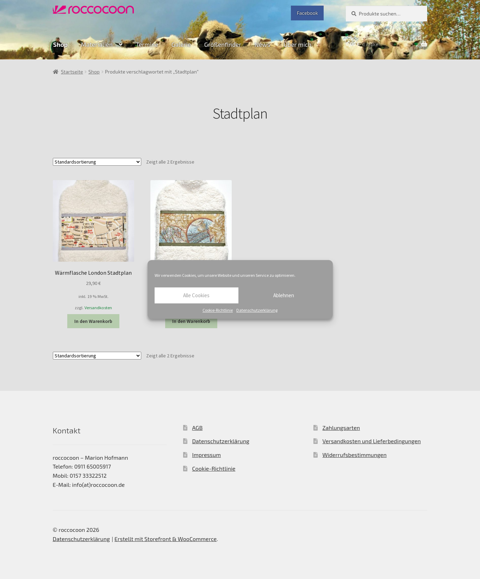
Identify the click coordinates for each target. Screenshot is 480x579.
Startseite (72, 72)
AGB (197, 427)
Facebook (307, 13)
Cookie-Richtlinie (217, 310)
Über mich (297, 44)
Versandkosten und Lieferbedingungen (372, 441)
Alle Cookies (196, 295)
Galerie (181, 44)
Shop (60, 44)
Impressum (206, 454)
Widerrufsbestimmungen (355, 454)
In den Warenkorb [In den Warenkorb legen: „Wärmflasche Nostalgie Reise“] (191, 321)
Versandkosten (98, 307)
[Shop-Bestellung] (97, 162)
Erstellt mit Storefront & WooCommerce (165, 538)
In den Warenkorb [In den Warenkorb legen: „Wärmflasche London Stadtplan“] (93, 321)
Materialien (97, 44)
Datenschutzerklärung (257, 310)
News (262, 44)
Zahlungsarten (341, 427)
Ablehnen (283, 295)
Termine (147, 44)
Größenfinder (222, 44)
